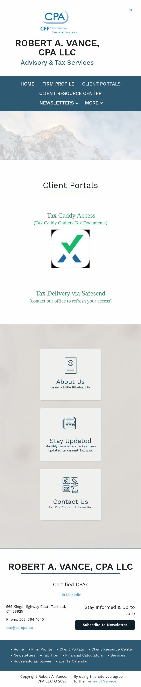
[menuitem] (27, 83)
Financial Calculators (84, 655)
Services (117, 655)
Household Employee (32, 661)
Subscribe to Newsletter (105, 625)
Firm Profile (58, 84)
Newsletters (57, 103)
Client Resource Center (70, 93)
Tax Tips (50, 655)
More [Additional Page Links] (91, 103)
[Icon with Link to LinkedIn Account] (130, 9)
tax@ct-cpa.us (19, 627)
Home (27, 84)
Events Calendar (73, 661)
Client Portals (101, 84)
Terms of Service (101, 681)
